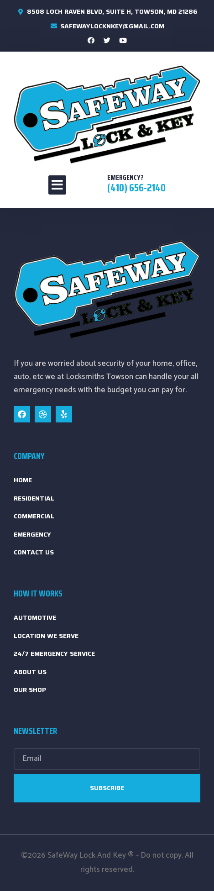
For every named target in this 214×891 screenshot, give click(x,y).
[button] (57, 185)
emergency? (125, 177)
